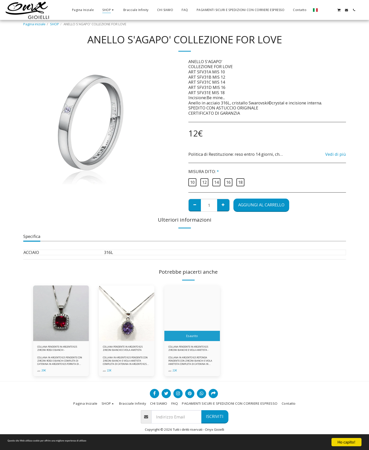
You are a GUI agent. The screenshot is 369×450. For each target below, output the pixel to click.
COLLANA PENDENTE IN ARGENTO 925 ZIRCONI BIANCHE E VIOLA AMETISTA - (189, 350)
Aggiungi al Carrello (261, 205)
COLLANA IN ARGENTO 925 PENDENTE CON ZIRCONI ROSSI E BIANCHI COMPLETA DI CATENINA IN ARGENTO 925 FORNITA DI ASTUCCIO (60, 365)
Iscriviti (214, 419)
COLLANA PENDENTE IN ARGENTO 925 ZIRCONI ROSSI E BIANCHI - (60, 350)
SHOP (54, 24)
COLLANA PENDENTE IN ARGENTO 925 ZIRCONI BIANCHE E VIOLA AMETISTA (123, 350)
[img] (61, 313)
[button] (323, 10)
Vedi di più (335, 154)
